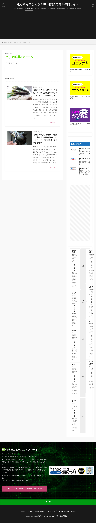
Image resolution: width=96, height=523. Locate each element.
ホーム (22, 511)
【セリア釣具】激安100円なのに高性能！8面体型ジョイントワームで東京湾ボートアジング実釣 (45, 138)
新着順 (7, 78)
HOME (5, 42)
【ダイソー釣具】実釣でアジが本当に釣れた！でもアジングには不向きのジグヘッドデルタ (74, 424)
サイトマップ (52, 511)
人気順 (12, 78)
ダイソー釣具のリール (90, 364)
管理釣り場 (74, 251)
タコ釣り (74, 331)
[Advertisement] (48, 26)
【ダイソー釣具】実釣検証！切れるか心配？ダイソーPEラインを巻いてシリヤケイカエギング (74, 388)
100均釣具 (51, 8)
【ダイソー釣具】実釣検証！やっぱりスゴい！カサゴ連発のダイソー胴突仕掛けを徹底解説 (90, 310)
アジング (74, 401)
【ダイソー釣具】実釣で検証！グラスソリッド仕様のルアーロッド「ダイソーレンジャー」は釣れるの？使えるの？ (74, 279)
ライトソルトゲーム (90, 323)
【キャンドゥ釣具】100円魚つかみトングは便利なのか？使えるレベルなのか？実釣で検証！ (74, 319)
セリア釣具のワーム (24, 42)
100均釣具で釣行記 (73, 8)
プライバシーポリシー (36, 511)
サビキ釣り (90, 251)
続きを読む (53, 122)
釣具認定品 (60, 8)
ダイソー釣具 (18, 8)
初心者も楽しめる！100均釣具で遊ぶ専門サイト (48, 4)
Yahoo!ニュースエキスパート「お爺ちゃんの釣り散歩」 (24, 488)
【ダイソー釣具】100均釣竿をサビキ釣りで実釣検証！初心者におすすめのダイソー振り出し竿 (91, 275)
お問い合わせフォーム (67, 511)
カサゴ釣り (90, 287)
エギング (74, 365)
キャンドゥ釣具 (40, 8)
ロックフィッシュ (74, 293)
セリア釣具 (28, 8)
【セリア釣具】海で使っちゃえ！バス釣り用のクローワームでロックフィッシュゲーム (45, 92)
